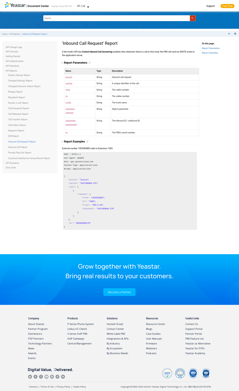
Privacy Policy (63, 383)
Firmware (151, 340)
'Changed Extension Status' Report (24, 86)
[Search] (193, 18)
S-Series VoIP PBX (77, 330)
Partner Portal (193, 330)
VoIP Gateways (75, 335)
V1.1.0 (83, 6)
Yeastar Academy (195, 350)
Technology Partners (40, 340)
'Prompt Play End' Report (19, 152)
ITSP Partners (36, 335)
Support (210, 6)
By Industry (113, 340)
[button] (4, 47)
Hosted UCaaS (115, 321)
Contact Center (115, 326)
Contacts (33, 383)
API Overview (12, 51)
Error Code (11, 167)
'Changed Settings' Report (20, 80)
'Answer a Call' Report (18, 103)
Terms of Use (47, 383)
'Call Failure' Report (17, 125)
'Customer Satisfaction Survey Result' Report (29, 158)
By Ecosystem (114, 345)
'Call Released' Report (18, 114)
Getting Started (13, 56)
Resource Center (155, 321)
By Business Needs (117, 350)
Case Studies (153, 330)
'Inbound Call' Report (17, 147)
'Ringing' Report (15, 92)
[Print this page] (235, 34)
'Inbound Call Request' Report (34, 34)
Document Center (38, 6)
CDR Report (13, 136)
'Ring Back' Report (16, 97)
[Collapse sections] (229, 34)
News (31, 345)
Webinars (151, 345)
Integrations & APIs (118, 335)
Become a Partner (119, 289)
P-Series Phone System (80, 321)
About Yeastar (36, 321)
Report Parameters (211, 48)
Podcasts (151, 350)
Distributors (35, 330)
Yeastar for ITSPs (195, 345)
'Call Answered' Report (18, 108)
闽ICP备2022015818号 (199, 383)
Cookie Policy (79, 383)
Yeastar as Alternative (197, 340)
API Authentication (14, 61)
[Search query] (119, 18)
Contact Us (191, 321)
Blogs (149, 326)
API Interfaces (12, 66)
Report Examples (210, 53)
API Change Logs (14, 47)
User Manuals (154, 335)
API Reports (15, 34)
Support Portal (193, 326)
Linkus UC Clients (77, 326)
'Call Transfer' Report (18, 119)
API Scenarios (12, 163)
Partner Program (38, 326)
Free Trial (227, 6)
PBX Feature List (194, 335)
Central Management (79, 340)
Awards (32, 350)
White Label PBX (116, 330)
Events (32, 355)
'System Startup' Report (19, 75)
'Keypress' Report (16, 130)
